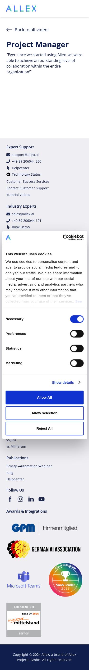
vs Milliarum (16, 446)
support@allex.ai (25, 154)
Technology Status (26, 174)
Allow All (44, 397)
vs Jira (11, 440)
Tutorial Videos (18, 194)
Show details (63, 382)
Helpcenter (20, 168)
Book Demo (21, 227)
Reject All (45, 428)
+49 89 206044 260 (26, 161)
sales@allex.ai (23, 214)
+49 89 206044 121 (26, 220)
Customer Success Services (27, 181)
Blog (9, 472)
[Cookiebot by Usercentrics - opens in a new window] (63, 237)
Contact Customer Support (27, 188)
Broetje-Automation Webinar (29, 466)
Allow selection (44, 413)
